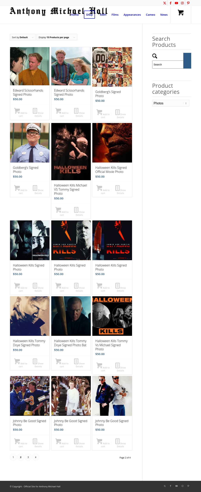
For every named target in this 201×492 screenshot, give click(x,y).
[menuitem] (75, 15)
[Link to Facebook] (170, 3)
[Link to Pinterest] (188, 3)
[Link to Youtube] (176, 3)
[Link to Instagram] (182, 3)
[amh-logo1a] (59, 15)
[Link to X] (164, 3)
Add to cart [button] (20, 114)
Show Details (38, 114)
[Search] (171, 65)
